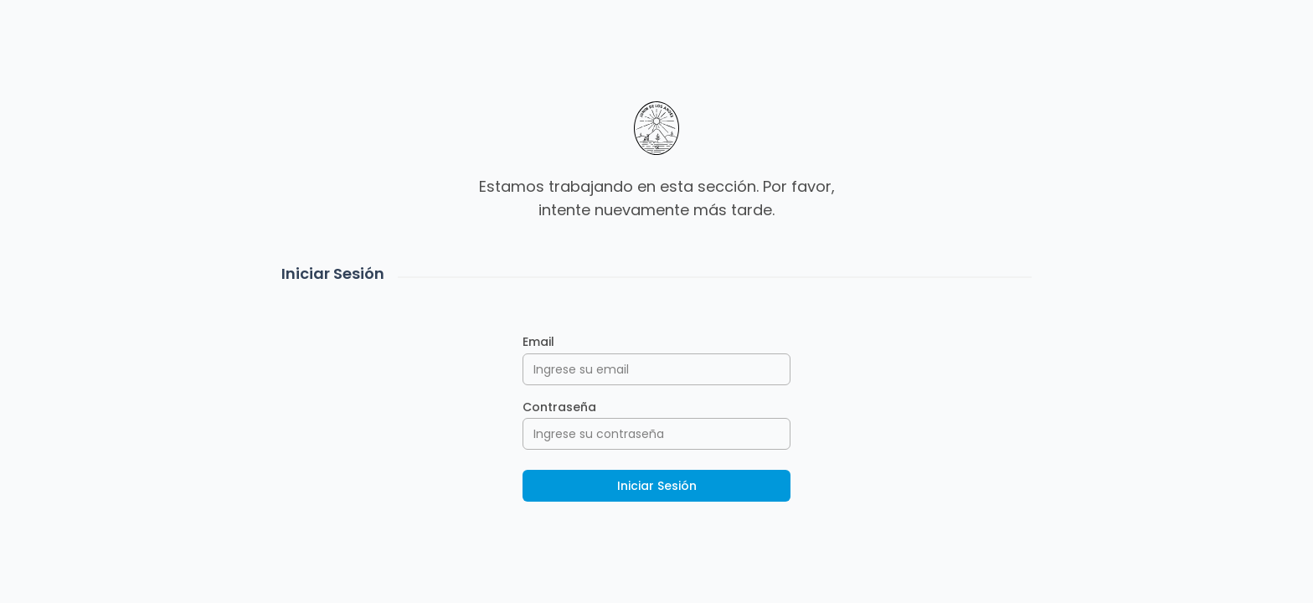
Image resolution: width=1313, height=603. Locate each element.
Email (538, 341)
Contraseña (559, 407)
